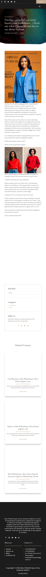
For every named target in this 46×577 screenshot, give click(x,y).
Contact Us (10, 555)
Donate (41, 1)
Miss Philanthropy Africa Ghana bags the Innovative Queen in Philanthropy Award (23, 475)
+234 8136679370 (30, 549)
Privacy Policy (23, 573)
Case (10, 307)
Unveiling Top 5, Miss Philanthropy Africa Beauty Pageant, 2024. (23, 380)
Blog (8, 553)
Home (8, 549)
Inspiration (12, 305)
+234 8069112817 (30, 551)
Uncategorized (9, 16)
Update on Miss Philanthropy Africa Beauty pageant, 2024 (23, 427)
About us (9, 551)
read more (23, 391)
